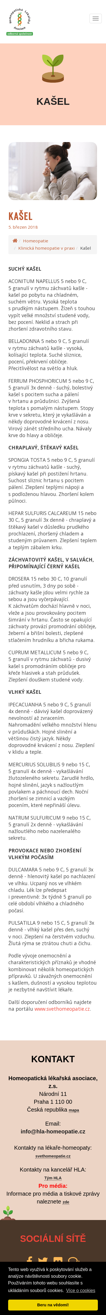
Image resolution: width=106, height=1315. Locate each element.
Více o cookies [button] (80, 1290)
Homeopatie (35, 240)
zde (66, 1202)
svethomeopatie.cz (52, 1156)
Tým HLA (52, 1178)
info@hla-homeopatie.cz (53, 1131)
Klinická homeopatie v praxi (46, 248)
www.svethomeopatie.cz (62, 1008)
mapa (74, 1110)
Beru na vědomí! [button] (53, 1305)
